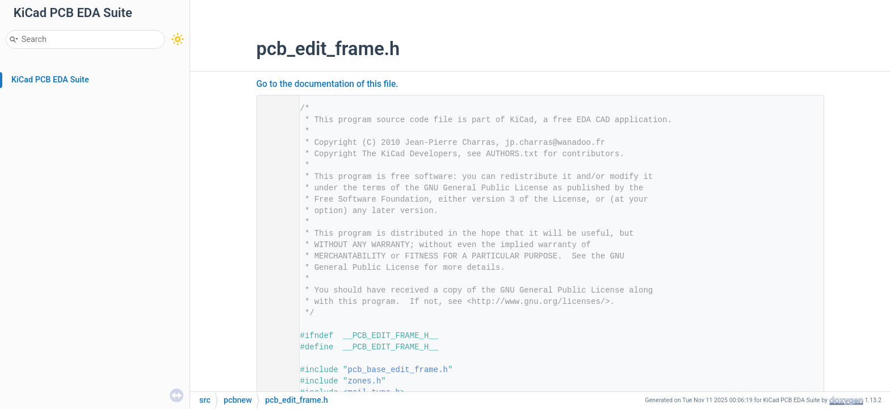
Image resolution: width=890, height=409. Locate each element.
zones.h (364, 381)
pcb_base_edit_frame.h (398, 369)
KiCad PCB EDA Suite (50, 80)
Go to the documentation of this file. (327, 84)
